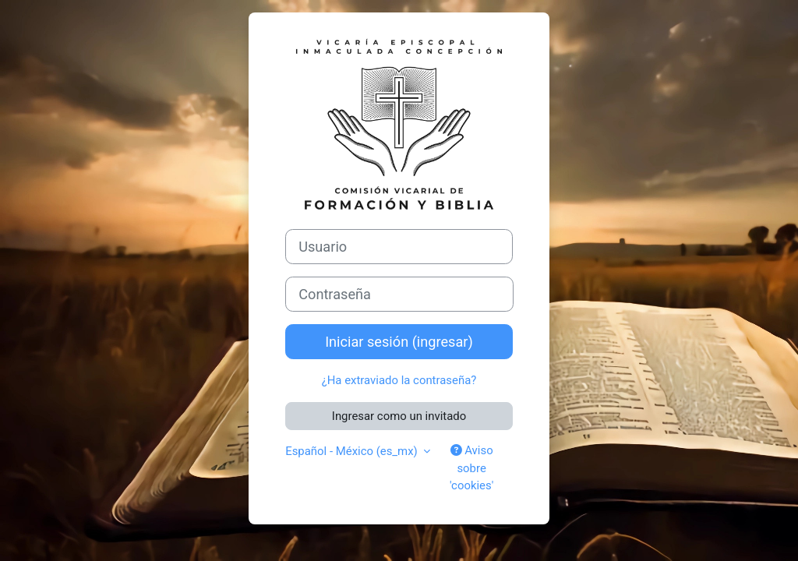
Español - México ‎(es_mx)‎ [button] (352, 451)
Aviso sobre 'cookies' (471, 467)
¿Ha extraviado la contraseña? (399, 380)
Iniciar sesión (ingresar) (399, 341)
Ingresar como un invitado (399, 416)
